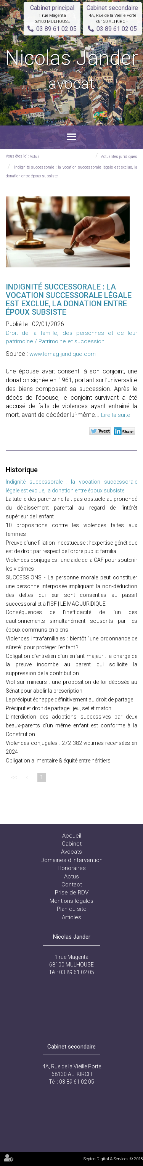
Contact (71, 884)
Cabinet (72, 843)
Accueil (71, 835)
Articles (71, 917)
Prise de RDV (71, 892)
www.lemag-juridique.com (62, 354)
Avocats (71, 851)
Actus (35, 156)
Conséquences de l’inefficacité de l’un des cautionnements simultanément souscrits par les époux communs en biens (71, 621)
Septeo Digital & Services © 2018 (113, 1158)
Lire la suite (115, 415)
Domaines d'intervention (71, 860)
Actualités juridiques (119, 156)
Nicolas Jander (71, 70)
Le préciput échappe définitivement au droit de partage (69, 699)
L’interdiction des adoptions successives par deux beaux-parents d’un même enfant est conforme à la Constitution (71, 725)
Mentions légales (71, 900)
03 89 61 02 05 (56, 28)
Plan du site (72, 908)
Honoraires (72, 868)
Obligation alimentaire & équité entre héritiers (58, 760)
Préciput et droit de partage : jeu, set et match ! (60, 708)
